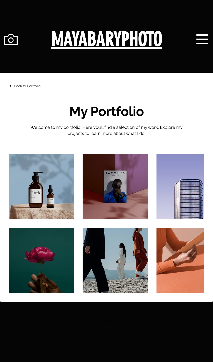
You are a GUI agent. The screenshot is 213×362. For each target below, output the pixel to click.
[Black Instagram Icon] (106, 331)
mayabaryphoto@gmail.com (106, 321)
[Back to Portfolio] (25, 86)
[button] (202, 39)
